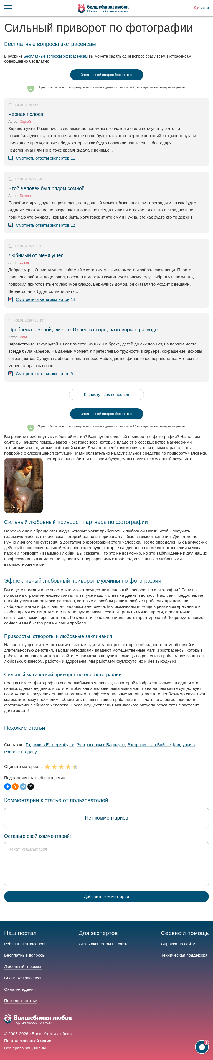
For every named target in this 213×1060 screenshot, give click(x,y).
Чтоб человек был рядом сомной (46, 188)
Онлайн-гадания (20, 989)
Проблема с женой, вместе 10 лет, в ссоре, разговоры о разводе (83, 329)
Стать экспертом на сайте (104, 943)
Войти (204, 8)
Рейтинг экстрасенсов (25, 943)
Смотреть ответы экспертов (42, 158)
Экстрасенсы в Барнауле (101, 744)
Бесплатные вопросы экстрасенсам (56, 56)
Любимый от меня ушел (36, 255)
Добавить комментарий (106, 896)
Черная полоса (25, 114)
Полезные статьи (20, 1000)
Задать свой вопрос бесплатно (106, 75)
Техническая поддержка (184, 955)
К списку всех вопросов (106, 394)
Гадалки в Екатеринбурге (50, 744)
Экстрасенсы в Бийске (149, 744)
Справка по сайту (178, 943)
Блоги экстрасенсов (23, 977)
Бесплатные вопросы (24, 955)
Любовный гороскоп (23, 966)
